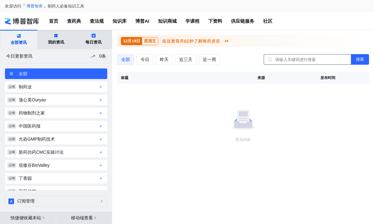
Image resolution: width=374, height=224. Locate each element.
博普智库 (34, 6)
